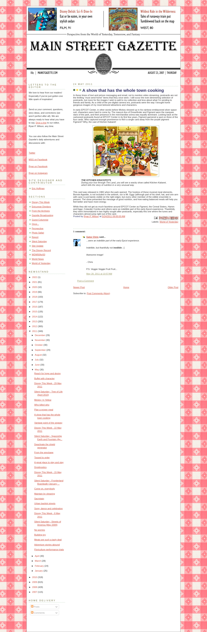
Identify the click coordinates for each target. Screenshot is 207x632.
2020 (35, 287)
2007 (35, 592)
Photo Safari (38, 232)
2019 (35, 292)
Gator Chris (92, 237)
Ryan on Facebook (38, 166)
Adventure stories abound (47, 544)
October (39, 345)
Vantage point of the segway (48, 423)
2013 (35, 321)
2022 (35, 277)
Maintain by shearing (44, 493)
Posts (35, 607)
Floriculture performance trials (49, 549)
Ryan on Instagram (38, 173)
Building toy (40, 535)
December (40, 335)
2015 (35, 311)
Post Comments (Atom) (98, 293)
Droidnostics (40, 467)
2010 (35, 577)
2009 (35, 582)
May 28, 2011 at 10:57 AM (99, 274)
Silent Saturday (39, 241)
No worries (39, 530)
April (37, 556)
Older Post (173, 287)
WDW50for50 (38, 254)
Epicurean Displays (41, 206)
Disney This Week (41, 202)
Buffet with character (44, 378)
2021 (35, 282)
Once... (35, 224)
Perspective (37, 228)
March (38, 561)
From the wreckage (44, 452)
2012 (35, 326)
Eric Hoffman (38, 188)
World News (38, 259)
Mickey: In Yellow (42, 400)
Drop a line (41, 123)
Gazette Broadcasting (42, 215)
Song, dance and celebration (48, 508)
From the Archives (41, 211)
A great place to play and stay (49, 462)
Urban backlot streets (44, 503)
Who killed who (41, 405)
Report (35, 237)
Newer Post (79, 287)
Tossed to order (42, 457)
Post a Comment (85, 281)
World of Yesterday (168, 222)
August (38, 355)
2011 (35, 331)
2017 (35, 302)
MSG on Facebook (38, 159)
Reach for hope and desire (47, 373)
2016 (35, 306)
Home (126, 287)
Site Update (37, 246)
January (39, 571)
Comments (38, 613)
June (37, 365)
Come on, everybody (44, 488)
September (40, 350)
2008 (35, 587)
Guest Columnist (40, 220)
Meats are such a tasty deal (48, 539)
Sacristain (39, 498)
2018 (35, 297)
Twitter (32, 153)
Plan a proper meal (43, 409)
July (37, 359)
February (39, 566)
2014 (35, 316)
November (40, 340)
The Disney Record (41, 250)
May (37, 369)
